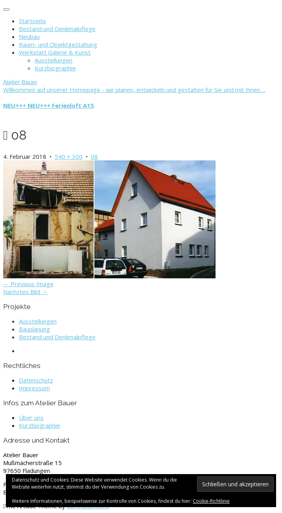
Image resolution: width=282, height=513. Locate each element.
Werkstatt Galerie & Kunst (54, 52)
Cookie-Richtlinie (211, 501)
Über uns (31, 417)
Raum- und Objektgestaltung (58, 44)
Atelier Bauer (20, 82)
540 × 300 (69, 156)
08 (94, 156)
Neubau (29, 36)
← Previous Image (28, 284)
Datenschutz (36, 380)
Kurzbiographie (55, 68)
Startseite (32, 21)
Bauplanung (34, 329)
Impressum (34, 388)
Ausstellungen (53, 60)
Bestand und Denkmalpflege (57, 29)
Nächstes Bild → (25, 292)
